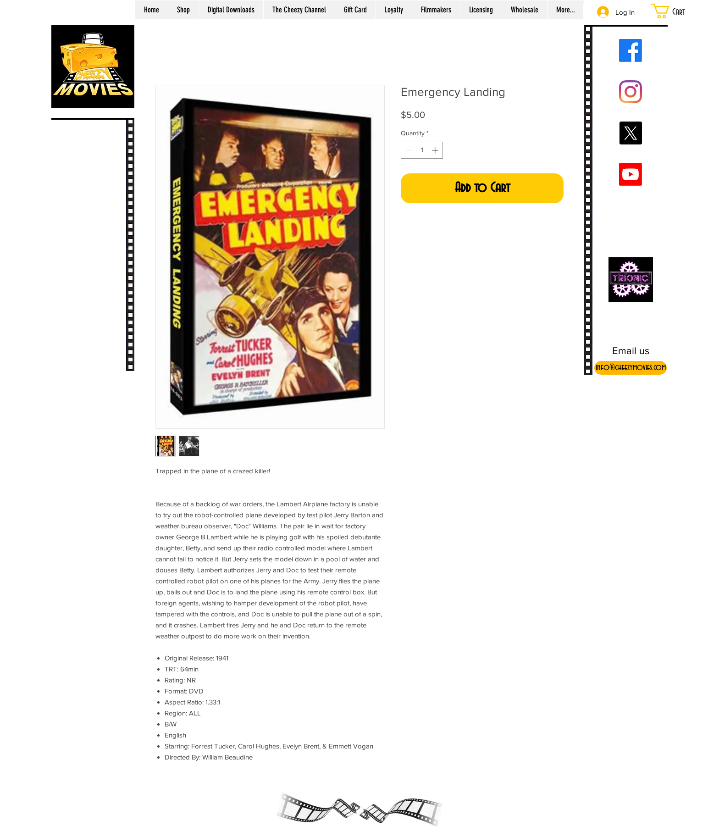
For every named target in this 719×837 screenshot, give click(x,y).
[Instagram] (630, 91)
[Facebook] (630, 50)
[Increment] (436, 150)
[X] (630, 133)
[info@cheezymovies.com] (630, 368)
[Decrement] (408, 150)
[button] (679, 11)
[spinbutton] (422, 150)
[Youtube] (630, 174)
